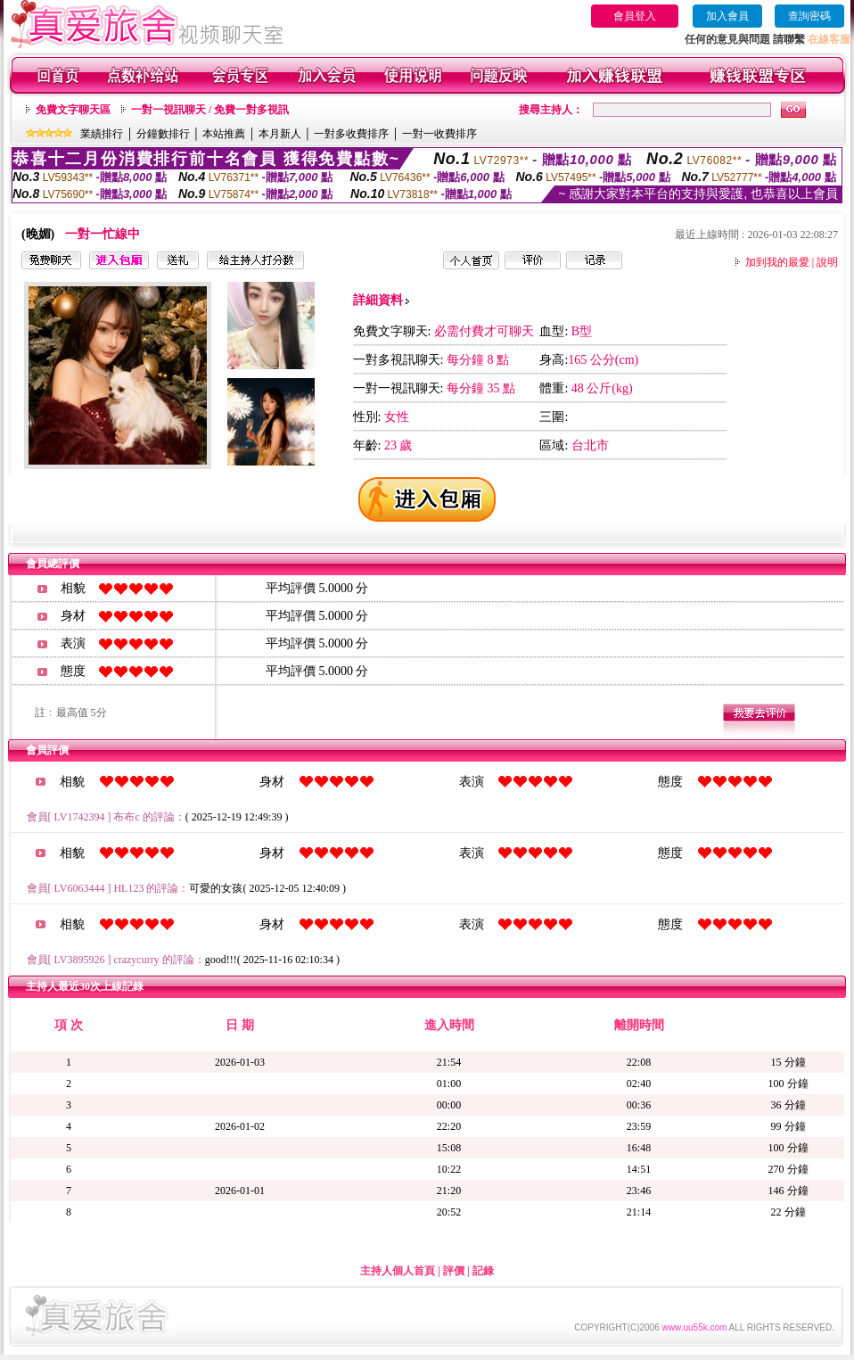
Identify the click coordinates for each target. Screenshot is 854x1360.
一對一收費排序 (439, 134)
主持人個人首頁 (397, 1271)
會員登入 (634, 16)
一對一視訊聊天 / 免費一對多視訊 (210, 109)
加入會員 (727, 16)
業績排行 (101, 134)
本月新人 (280, 134)
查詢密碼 (809, 16)
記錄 (483, 1271)
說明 (827, 262)
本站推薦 (223, 134)
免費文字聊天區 (73, 109)
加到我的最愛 (777, 262)
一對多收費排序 (351, 134)
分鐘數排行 (163, 134)
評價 (453, 1271)
